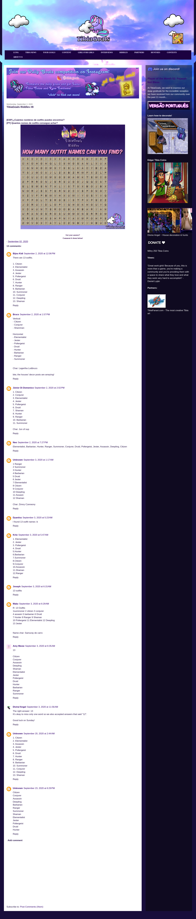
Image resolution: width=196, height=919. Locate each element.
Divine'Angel (19, 707)
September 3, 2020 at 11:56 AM (42, 707)
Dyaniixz (17, 517)
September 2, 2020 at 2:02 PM (50, 388)
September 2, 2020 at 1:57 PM (35, 314)
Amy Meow (18, 646)
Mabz (15, 604)
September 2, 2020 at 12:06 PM (39, 253)
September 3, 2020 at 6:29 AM (34, 604)
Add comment (15, 840)
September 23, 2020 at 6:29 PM (39, 788)
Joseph (17, 586)
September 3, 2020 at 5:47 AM (33, 535)
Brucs (16, 314)
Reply (15, 305)
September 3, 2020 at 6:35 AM (40, 646)
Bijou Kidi (18, 253)
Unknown (18, 460)
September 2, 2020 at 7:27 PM (33, 442)
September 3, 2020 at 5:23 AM (37, 517)
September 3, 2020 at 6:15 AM (36, 586)
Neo (15, 442)
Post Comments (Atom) (31, 907)
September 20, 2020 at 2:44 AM (39, 733)
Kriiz (15, 535)
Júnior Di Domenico (23, 388)
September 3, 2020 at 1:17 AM (38, 460)
